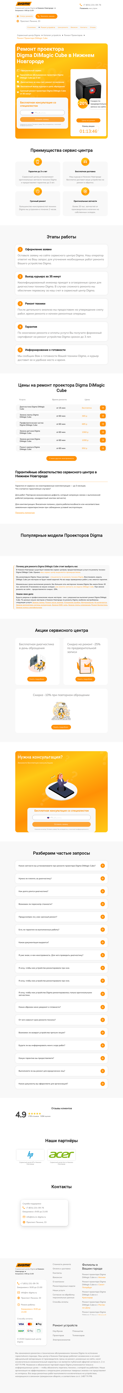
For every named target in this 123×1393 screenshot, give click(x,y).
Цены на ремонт (88, 120)
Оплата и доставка (62, 1268)
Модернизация (87, 602)
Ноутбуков (58, 1331)
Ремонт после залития (54, 602)
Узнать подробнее (36, 679)
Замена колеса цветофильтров (29, 607)
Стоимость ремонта (62, 1264)
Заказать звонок (46, 16)
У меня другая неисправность (61, 458)
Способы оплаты (60, 1302)
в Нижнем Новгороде (46, 8)
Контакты (83, 27)
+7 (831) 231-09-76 (92, 5)
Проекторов (58, 1335)
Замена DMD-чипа (59, 605)
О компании (31, 27)
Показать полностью (25, 512)
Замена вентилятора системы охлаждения (33, 605)
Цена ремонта (63, 27)
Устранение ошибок (72, 602)
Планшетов (77, 1331)
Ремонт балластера (99, 605)
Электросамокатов (61, 1340)
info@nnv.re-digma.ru (34, 1216)
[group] (30, 1157)
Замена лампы (38, 602)
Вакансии (74, 27)
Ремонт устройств (48, 27)
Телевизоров (78, 1335)
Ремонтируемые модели (64, 1286)
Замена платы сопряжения (79, 605)
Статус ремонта (25, 16)
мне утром (88, 8)
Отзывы (93, 27)
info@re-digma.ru (27, 1292)
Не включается (100, 602)
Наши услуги (59, 1290)
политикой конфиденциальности (79, 829)
